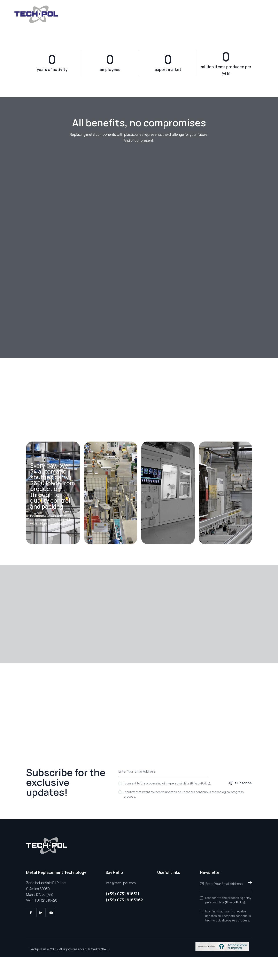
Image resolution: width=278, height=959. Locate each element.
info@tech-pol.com (121, 885)
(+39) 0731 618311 (122, 895)
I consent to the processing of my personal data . (167, 785)
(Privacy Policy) (200, 785)
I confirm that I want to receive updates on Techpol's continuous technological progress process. (184, 796)
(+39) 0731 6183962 (124, 902)
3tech (105, 951)
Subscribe (243, 785)
